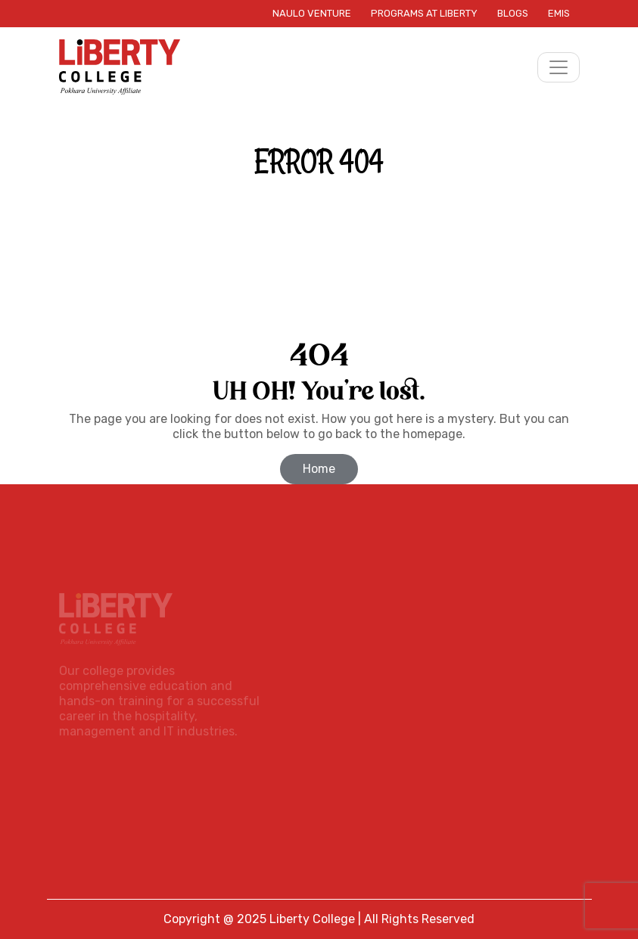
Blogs (512, 13)
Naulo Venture (311, 13)
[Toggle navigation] (558, 67)
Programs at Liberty (424, 13)
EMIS (559, 13)
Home (319, 469)
